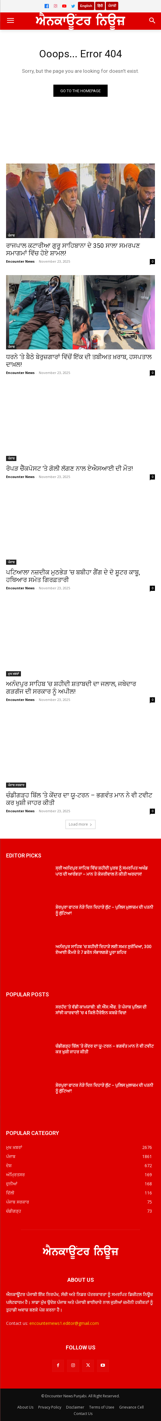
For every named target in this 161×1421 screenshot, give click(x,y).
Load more (80, 824)
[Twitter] (73, 6)
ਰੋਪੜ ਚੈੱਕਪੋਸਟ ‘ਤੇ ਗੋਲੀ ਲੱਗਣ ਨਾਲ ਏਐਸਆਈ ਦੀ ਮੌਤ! (69, 468)
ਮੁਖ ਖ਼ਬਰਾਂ (13, 674)
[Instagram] (55, 6)
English (86, 6)
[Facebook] (47, 6)
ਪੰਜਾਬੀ (112, 6)
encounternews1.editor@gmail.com (64, 1323)
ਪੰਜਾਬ (11, 235)
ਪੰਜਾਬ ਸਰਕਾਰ (16, 785)
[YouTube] (64, 6)
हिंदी (100, 6)
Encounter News (20, 261)
